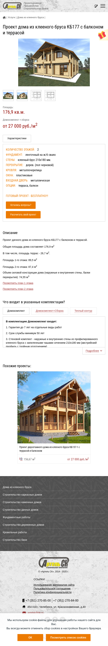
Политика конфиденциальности (53, 592)
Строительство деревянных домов (23, 524)
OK (30, 637)
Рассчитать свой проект (23, 214)
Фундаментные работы (16, 517)
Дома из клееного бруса (17, 487)
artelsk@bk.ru (33, 612)
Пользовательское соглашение (52, 588)
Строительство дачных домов (20, 509)
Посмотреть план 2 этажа (18, 288)
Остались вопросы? (20, 205)
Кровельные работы (15, 532)
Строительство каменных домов (22, 502)
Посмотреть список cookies (68, 637)
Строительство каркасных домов (22, 494)
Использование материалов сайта (54, 584)
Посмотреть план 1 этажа (18, 283)
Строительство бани (15, 539)
